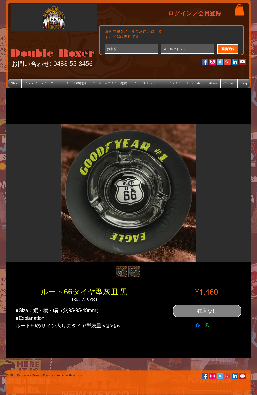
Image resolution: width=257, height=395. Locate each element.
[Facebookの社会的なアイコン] (205, 62)
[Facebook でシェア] (198, 325)
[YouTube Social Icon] (242, 62)
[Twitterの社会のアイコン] (220, 62)
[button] (239, 9)
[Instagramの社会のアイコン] (212, 62)
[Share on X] (217, 325)
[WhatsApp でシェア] (207, 325)
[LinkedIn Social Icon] (235, 62)
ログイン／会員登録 (194, 13)
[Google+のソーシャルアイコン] (227, 62)
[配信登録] (227, 49)
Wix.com (78, 375)
